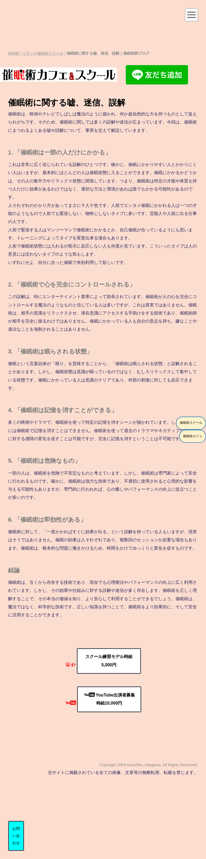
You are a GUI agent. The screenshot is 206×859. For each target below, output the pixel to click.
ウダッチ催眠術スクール (43, 53)
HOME (13, 53)
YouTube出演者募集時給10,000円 (109, 698)
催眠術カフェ (192, 436)
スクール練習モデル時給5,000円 (109, 660)
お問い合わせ (16, 835)
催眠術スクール (191, 423)
